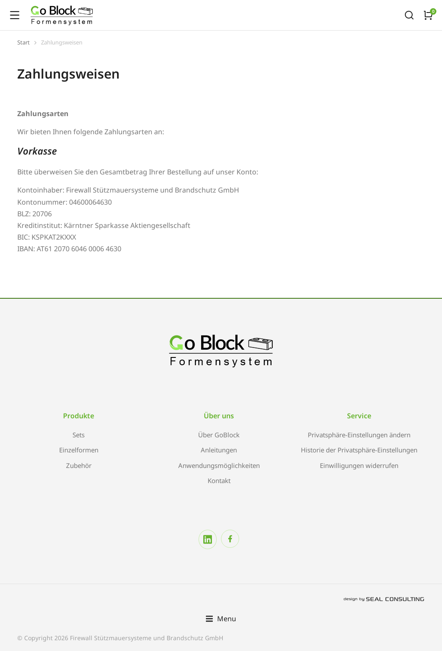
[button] (221, 619)
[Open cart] (428, 15)
